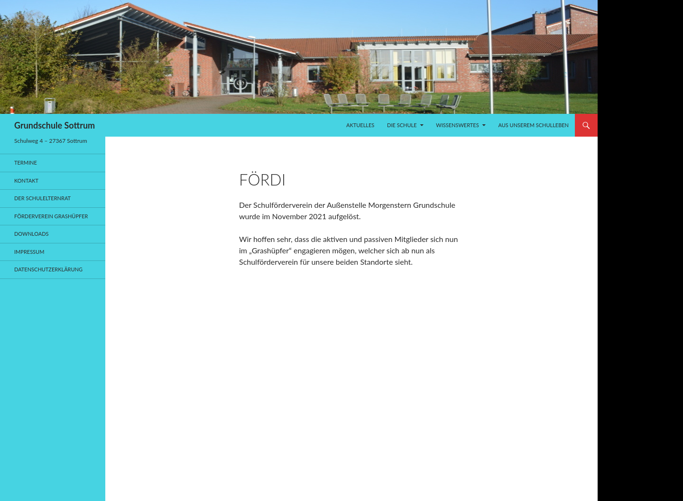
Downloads (31, 234)
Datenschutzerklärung (48, 269)
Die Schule (401, 125)
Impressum (29, 252)
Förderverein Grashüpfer (51, 216)
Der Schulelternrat (42, 198)
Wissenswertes (457, 125)
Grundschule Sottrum (54, 125)
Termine (25, 162)
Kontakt (26, 180)
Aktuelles (360, 125)
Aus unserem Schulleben (533, 125)
